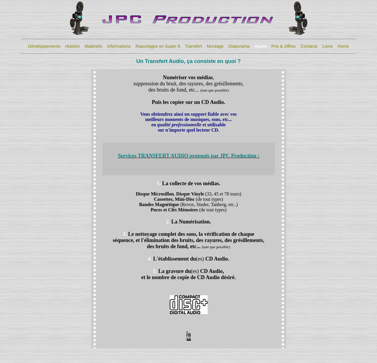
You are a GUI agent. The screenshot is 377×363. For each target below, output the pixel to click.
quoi (230, 61)
